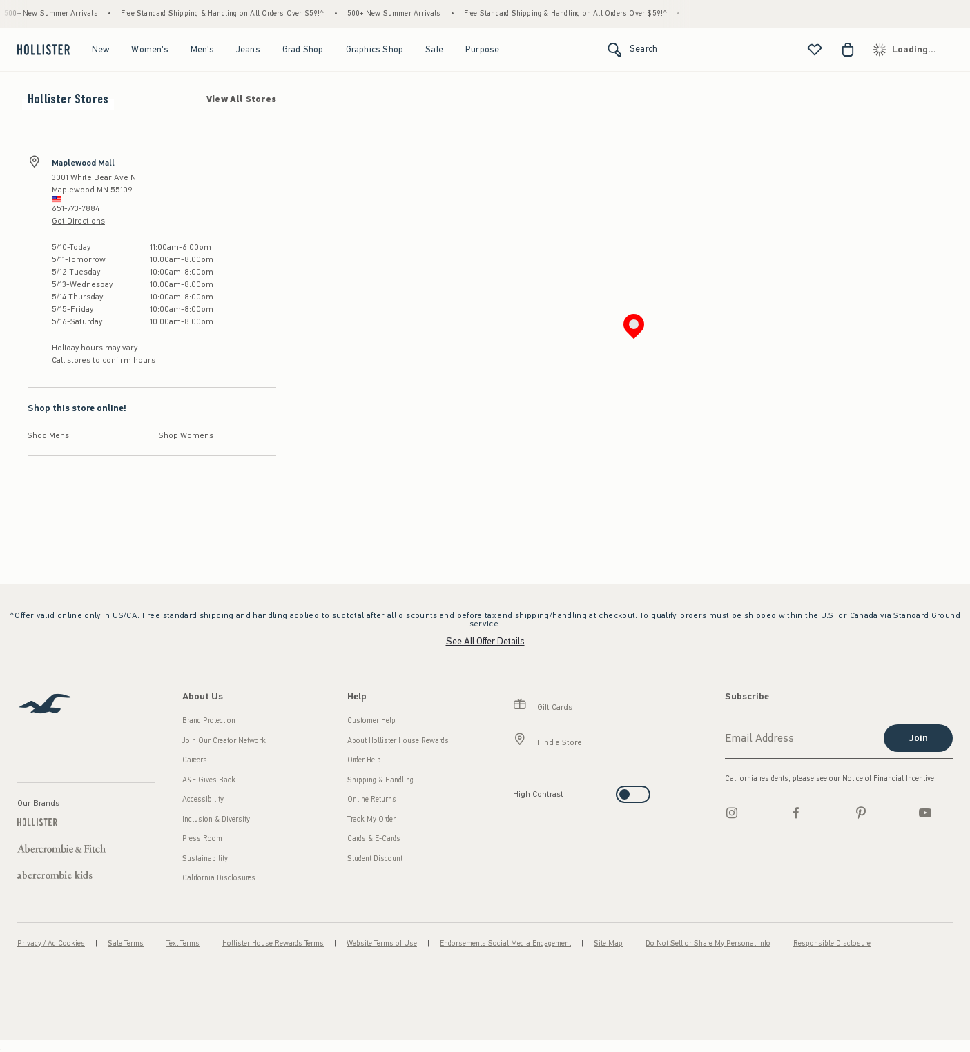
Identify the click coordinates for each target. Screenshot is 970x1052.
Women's (149, 49)
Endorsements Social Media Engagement (505, 943)
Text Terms (183, 943)
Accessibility (203, 799)
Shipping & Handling (380, 780)
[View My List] (814, 50)
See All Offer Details (485, 641)
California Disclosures (218, 878)
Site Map (608, 943)
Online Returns (371, 799)
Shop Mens (48, 435)
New (101, 49)
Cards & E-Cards (373, 838)
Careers (194, 760)
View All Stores (241, 99)
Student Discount (374, 858)
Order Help (364, 760)
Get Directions (78, 220)
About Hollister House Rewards (398, 740)
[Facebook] (796, 813)
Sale (434, 49)
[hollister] (42, 50)
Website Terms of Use (382, 943)
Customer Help (371, 720)
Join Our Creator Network (224, 740)
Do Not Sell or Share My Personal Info (708, 943)
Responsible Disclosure (832, 943)
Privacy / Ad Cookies (51, 943)
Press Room (202, 838)
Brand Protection (208, 720)
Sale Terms (126, 943)
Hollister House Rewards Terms (273, 943)
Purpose (482, 49)
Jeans (248, 49)
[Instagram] (732, 813)
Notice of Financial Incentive (888, 778)
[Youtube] (925, 813)
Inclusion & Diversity (216, 819)
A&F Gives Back (208, 780)
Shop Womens (186, 435)
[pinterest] (861, 813)
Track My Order (371, 819)
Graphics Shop (375, 49)
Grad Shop (303, 49)
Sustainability (205, 858)
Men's (202, 49)
